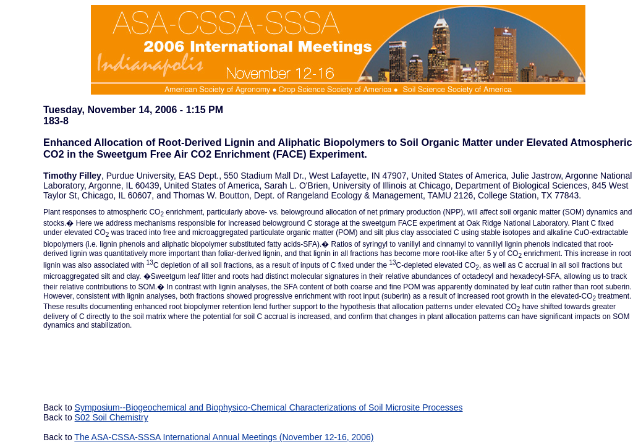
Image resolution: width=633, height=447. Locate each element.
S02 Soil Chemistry (111, 417)
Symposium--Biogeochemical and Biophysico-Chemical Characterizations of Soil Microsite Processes (269, 407)
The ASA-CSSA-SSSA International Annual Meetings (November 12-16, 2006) (223, 437)
